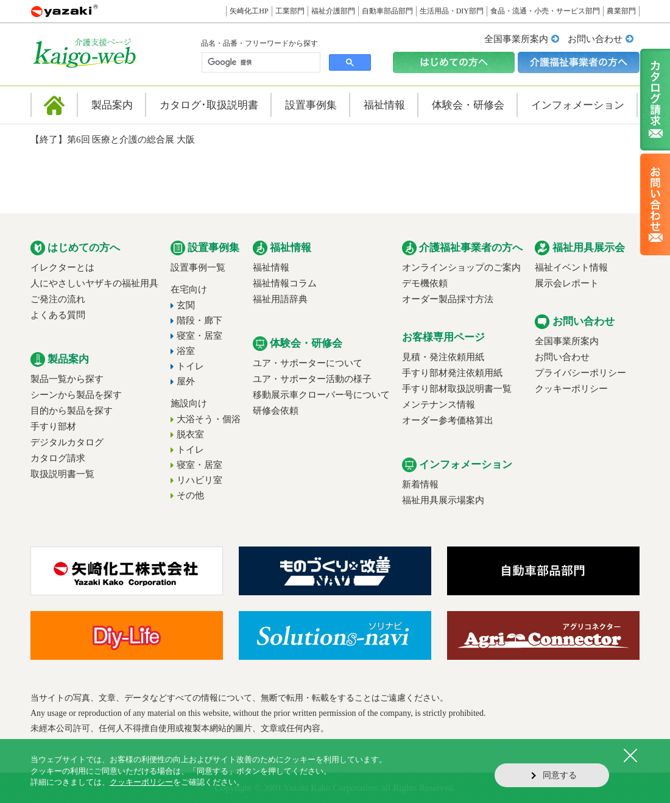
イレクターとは (62, 267)
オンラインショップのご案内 (461, 267)
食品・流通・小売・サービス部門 (545, 11)
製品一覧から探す (67, 379)
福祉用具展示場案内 (443, 500)
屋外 (186, 381)
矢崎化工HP (249, 11)
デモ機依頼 (425, 283)
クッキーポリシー (571, 389)
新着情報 (420, 484)
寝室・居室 (199, 336)
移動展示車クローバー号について (321, 395)
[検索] (260, 62)
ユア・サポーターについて (307, 363)
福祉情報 (271, 267)
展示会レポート (567, 283)
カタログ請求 (57, 458)
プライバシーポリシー (580, 373)
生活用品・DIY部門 (452, 11)
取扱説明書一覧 (62, 474)
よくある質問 (57, 315)
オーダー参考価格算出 (447, 420)
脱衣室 (190, 434)
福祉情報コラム (285, 283)
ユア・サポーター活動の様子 (312, 379)
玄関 (186, 305)
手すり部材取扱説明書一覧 (457, 389)
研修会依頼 (275, 411)
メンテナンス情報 (438, 404)
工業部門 (290, 11)
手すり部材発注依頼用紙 (452, 373)
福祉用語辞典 (280, 299)
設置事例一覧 (198, 267)
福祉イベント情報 (571, 267)
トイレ (190, 366)
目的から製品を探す (71, 411)
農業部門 (621, 11)
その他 (190, 495)
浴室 (186, 351)
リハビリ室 (199, 480)
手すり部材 (53, 426)
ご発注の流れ (57, 299)
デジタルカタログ (67, 442)
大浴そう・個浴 (209, 419)
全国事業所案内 (516, 39)
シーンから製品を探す (76, 395)
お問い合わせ (595, 39)
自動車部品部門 (387, 11)
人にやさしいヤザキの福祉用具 (94, 283)
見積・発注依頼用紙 (443, 357)
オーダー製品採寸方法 (447, 299)
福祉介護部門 (333, 11)
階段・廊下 (199, 320)
